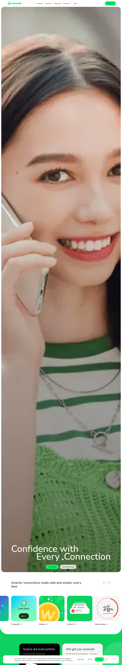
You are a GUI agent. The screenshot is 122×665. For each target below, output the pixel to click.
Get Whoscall (52, 567)
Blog (75, 3)
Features (40, 3)
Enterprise (57, 3)
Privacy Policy (56, 660)
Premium (48, 3)
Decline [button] (90, 659)
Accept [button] (99, 659)
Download (110, 3)
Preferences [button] (80, 659)
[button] (67, 3)
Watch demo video (68, 567)
